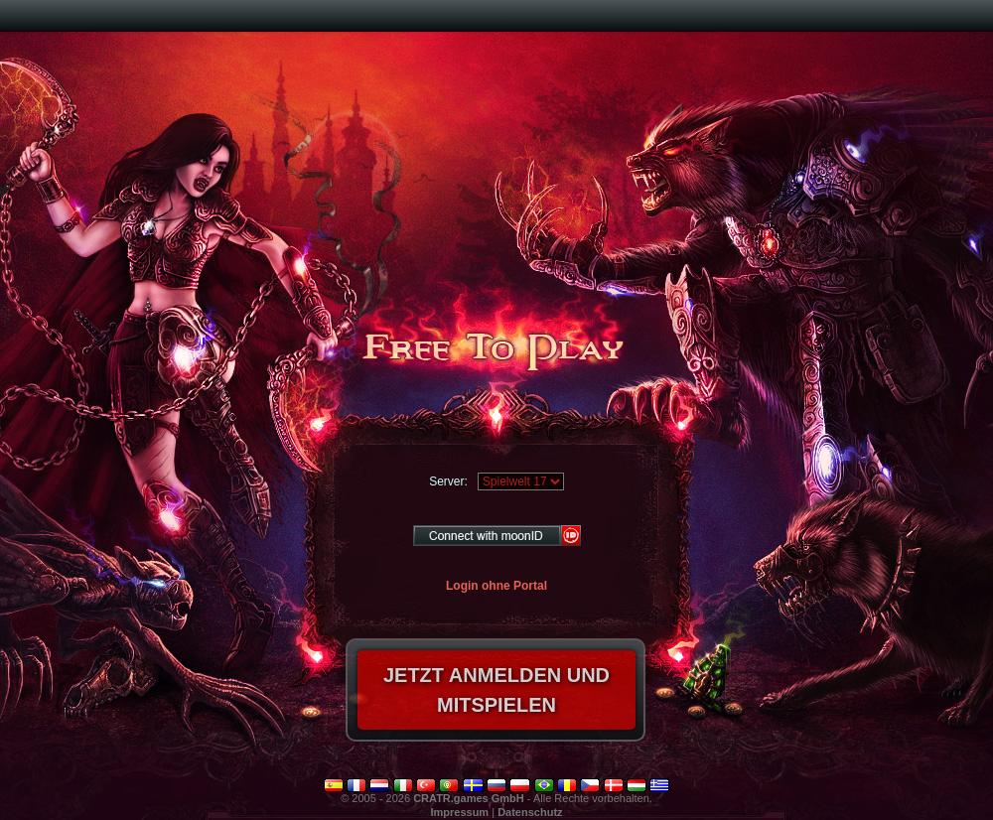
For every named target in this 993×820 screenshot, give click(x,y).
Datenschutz (529, 812)
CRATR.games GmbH (468, 798)
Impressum (459, 812)
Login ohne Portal (496, 586)
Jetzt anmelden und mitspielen (496, 690)
